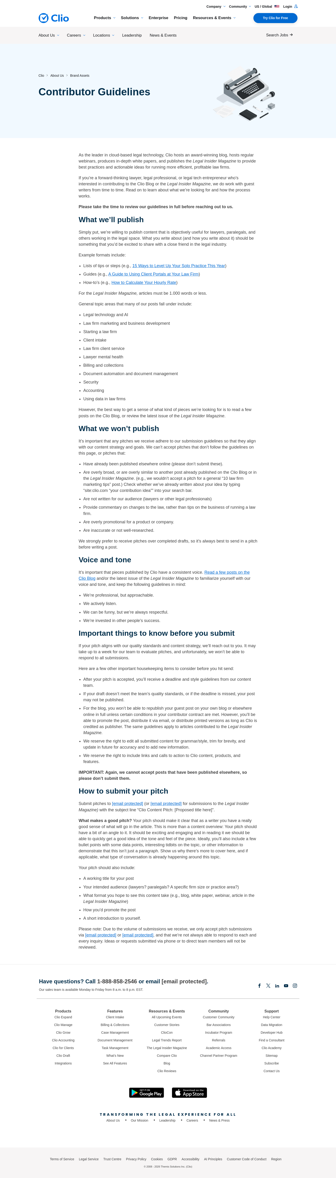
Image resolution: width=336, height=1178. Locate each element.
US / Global (267, 6)
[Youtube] (286, 986)
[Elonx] (268, 986)
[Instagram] (295, 986)
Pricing (180, 18)
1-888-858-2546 (117, 981)
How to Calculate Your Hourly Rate (144, 282)
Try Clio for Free (275, 18)
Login (290, 6)
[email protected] (166, 803)
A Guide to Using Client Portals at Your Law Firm (153, 274)
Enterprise (158, 18)
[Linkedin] (277, 986)
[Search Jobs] (280, 35)
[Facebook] (259, 986)
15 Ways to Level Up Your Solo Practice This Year (178, 265)
